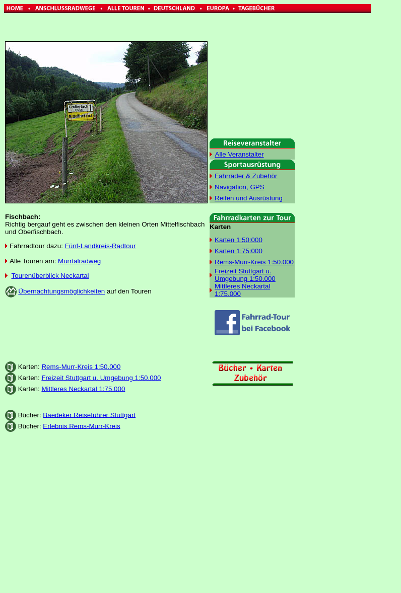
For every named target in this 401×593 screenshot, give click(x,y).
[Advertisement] (106, 329)
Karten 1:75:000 (238, 251)
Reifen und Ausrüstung (249, 198)
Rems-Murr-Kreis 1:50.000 (80, 366)
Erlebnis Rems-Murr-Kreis (81, 425)
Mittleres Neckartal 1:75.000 (83, 388)
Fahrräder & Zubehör (246, 176)
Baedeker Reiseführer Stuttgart (89, 414)
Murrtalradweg (79, 261)
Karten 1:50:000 (238, 240)
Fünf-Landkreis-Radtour (100, 246)
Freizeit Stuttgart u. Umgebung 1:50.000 (101, 377)
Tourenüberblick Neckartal (50, 275)
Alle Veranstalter (239, 154)
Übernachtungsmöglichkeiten (61, 291)
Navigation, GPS (239, 187)
